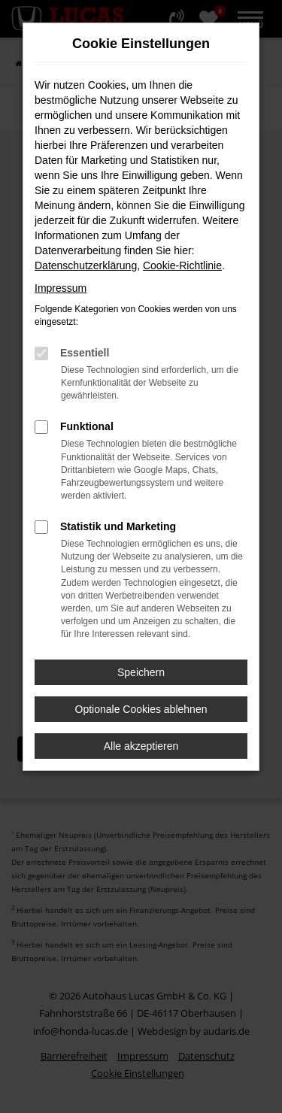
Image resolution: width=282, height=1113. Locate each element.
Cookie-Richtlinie (182, 265)
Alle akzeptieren (141, 746)
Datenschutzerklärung (86, 265)
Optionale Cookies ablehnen (141, 709)
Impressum (60, 288)
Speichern (141, 672)
